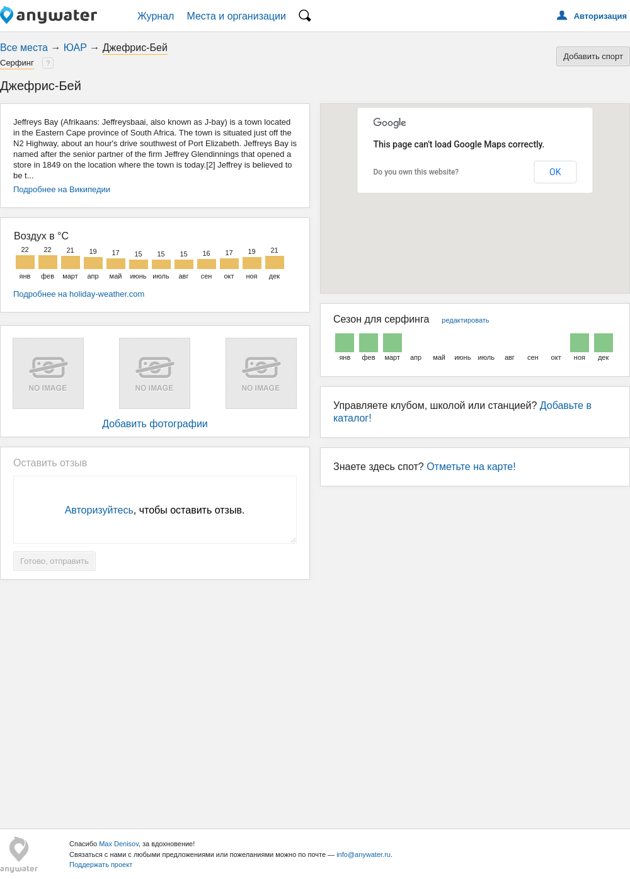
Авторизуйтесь (99, 510)
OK (555, 172)
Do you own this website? (416, 172)
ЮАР (75, 47)
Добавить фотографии (155, 423)
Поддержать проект (100, 864)
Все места (24, 47)
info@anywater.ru (363, 854)
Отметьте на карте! (471, 466)
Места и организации (236, 16)
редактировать (465, 320)
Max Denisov (119, 843)
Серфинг (17, 62)
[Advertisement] (315, 699)
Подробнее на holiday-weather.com (78, 294)
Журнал (155, 16)
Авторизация (600, 16)
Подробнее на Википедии (61, 189)
